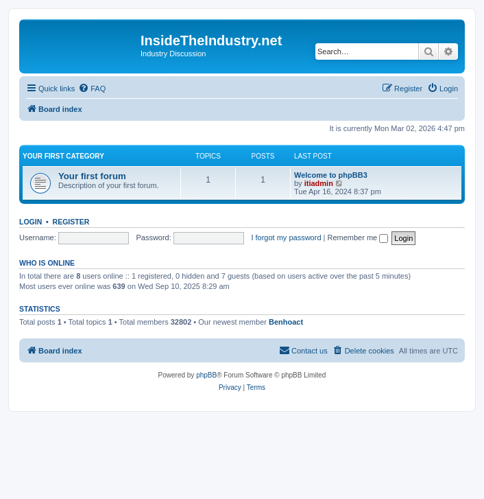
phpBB (206, 375)
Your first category (63, 156)
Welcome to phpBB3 (330, 175)
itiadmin (318, 183)
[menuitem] (92, 88)
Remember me (357, 237)
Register (71, 222)
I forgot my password (286, 237)
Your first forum (92, 176)
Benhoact (286, 322)
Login (30, 222)
